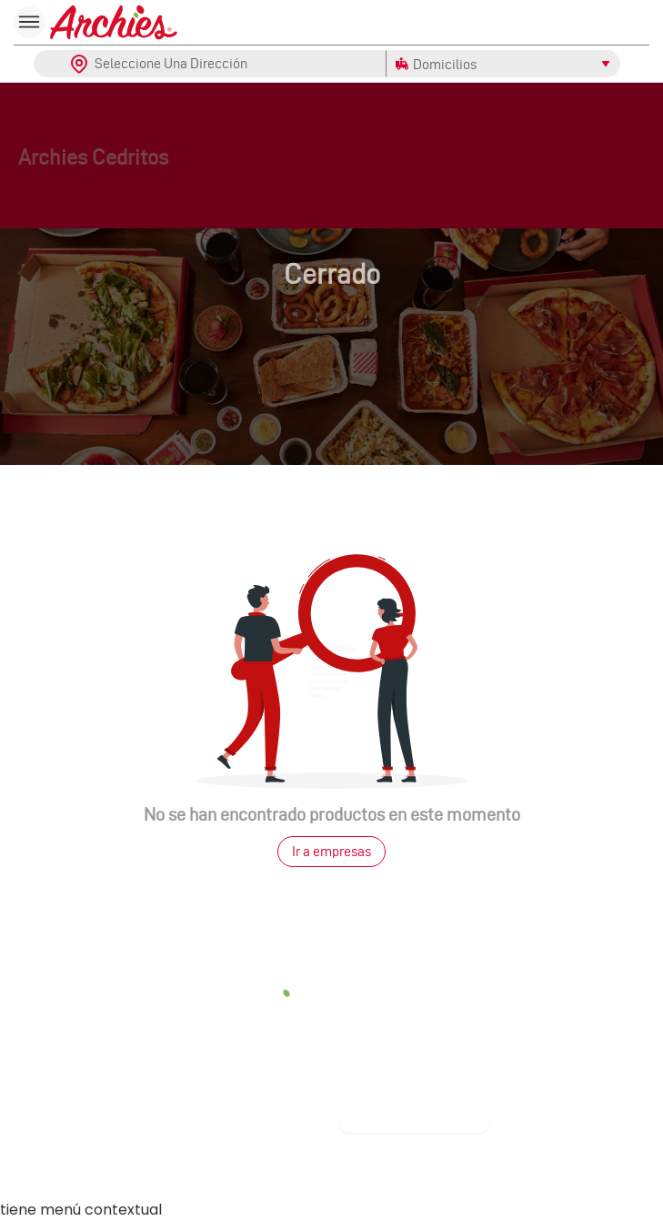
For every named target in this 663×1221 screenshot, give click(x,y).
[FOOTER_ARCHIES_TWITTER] (325, 1097)
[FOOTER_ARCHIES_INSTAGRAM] (266, 1097)
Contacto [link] (82, 998)
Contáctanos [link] (83, 1144)
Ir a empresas (331, 851)
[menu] (29, 22)
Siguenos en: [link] (266, 1052)
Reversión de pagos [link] (415, 1055)
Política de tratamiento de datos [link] (414, 976)
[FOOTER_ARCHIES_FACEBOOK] (206, 1097)
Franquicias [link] (266, 1150)
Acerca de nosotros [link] (415, 951)
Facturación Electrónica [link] (415, 1002)
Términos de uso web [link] (414, 1029)
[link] (412, 1190)
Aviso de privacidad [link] (415, 1081)
